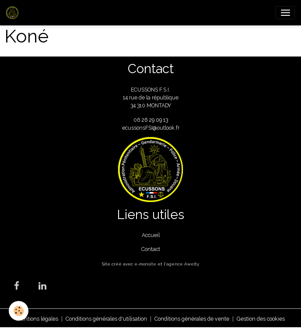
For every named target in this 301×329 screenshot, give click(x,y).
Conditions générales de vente (191, 318)
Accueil (151, 235)
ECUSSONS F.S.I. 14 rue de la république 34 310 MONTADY (150, 97)
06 (137, 120)
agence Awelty (182, 264)
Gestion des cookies (261, 318)
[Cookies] (18, 311)
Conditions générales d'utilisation (106, 318)
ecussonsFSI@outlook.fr (150, 127)
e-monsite (145, 264)
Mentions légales (37, 318)
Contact (150, 249)
